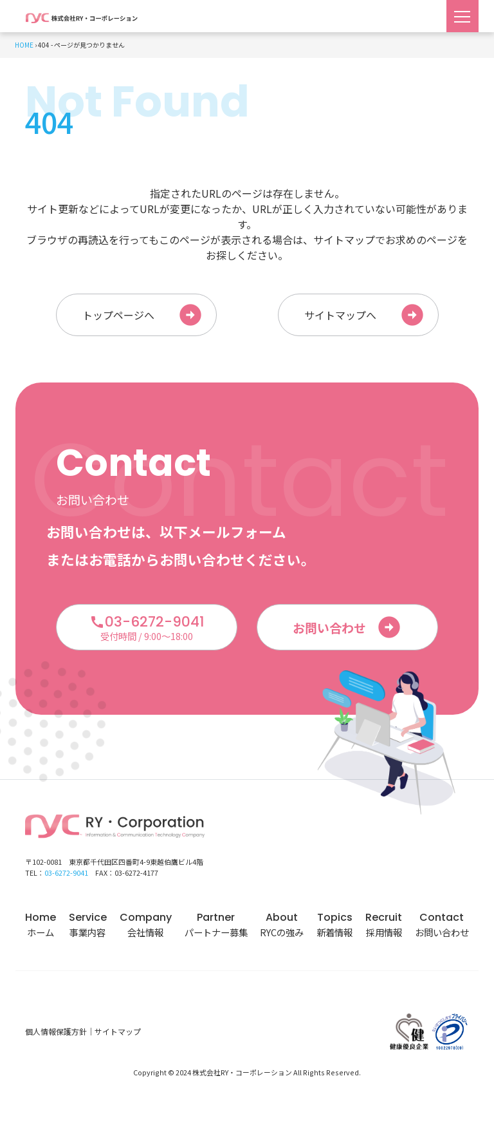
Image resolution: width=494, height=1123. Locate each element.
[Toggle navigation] (462, 16)
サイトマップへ (364, 317)
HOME (24, 45)
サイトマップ (118, 1035)
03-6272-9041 (66, 876)
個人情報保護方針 (56, 1035)
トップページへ (142, 317)
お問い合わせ (347, 631)
